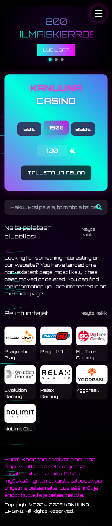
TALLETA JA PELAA (56, 173)
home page (28, 293)
